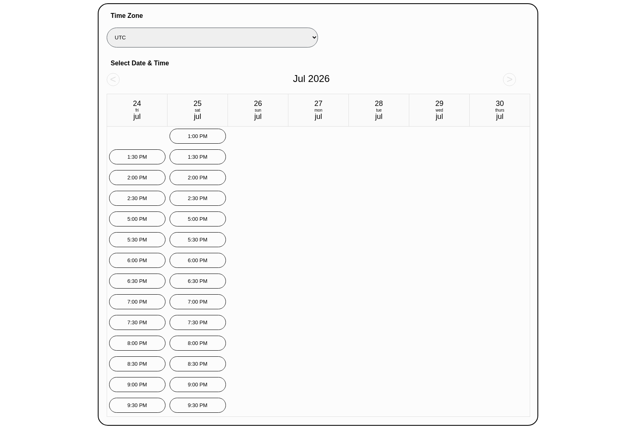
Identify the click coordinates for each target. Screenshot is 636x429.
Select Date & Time (140, 63)
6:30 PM (137, 281)
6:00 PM (137, 260)
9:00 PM (137, 385)
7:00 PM (137, 302)
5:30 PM (137, 240)
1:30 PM (137, 157)
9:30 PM (137, 405)
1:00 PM (197, 136)
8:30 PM (137, 364)
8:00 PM (137, 343)
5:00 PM (137, 219)
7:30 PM (137, 322)
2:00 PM (137, 178)
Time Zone (127, 15)
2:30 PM (137, 198)
